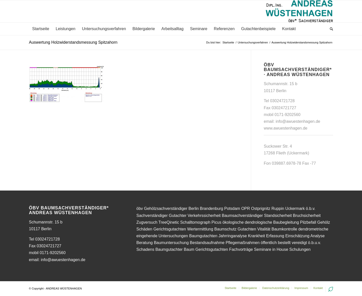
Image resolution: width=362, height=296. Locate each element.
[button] (351, 7)
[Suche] (330, 29)
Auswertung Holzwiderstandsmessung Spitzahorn (73, 42)
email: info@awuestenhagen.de (57, 260)
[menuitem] (41, 29)
